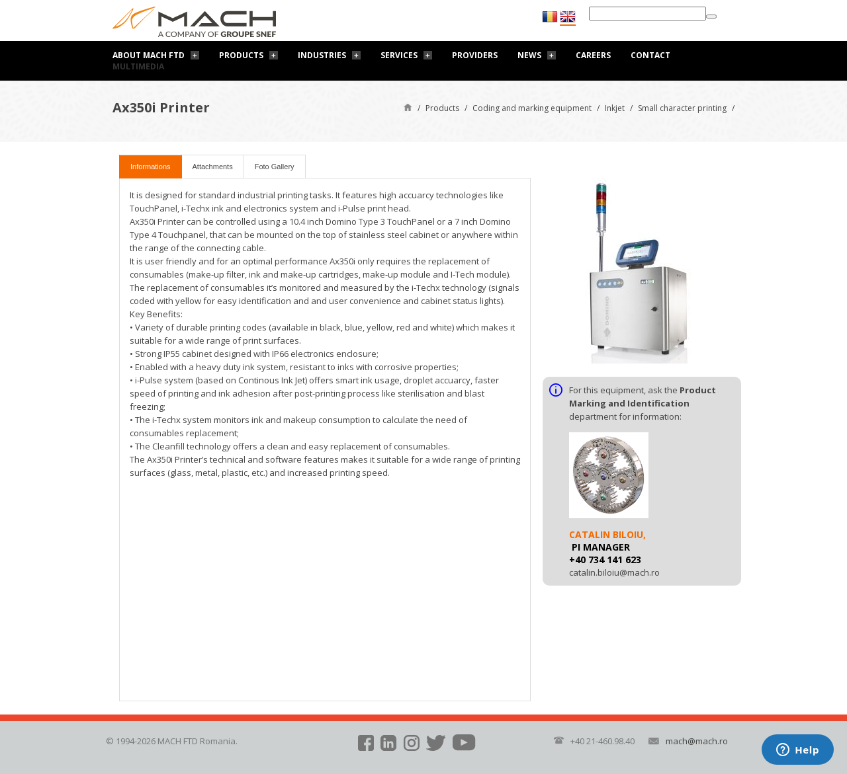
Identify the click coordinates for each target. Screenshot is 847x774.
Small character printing (682, 108)
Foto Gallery (274, 167)
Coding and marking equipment (532, 108)
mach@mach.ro (697, 741)
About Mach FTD (148, 55)
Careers (593, 55)
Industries (322, 55)
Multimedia (138, 66)
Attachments (213, 167)
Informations (150, 167)
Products (241, 55)
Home (408, 106)
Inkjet (615, 108)
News (529, 55)
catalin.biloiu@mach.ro (614, 572)
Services (399, 55)
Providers (475, 55)
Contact (650, 55)
